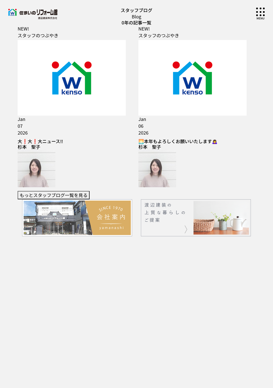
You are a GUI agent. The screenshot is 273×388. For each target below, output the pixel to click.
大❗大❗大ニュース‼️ (40, 65)
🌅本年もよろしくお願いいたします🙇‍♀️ (177, 65)
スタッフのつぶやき (38, 35)
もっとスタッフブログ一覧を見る (54, 81)
